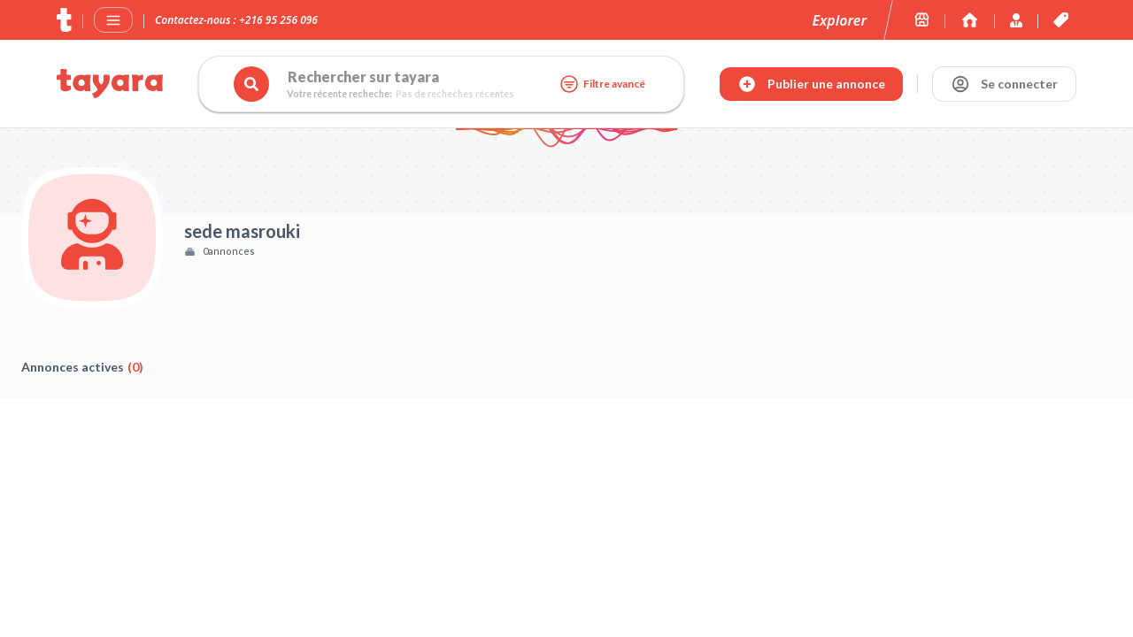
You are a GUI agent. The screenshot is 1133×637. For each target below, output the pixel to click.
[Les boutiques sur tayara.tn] (921, 20)
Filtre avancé (602, 84)
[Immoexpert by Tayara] (970, 20)
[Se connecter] (1004, 84)
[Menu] (113, 20)
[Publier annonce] (811, 84)
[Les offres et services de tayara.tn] (1060, 20)
